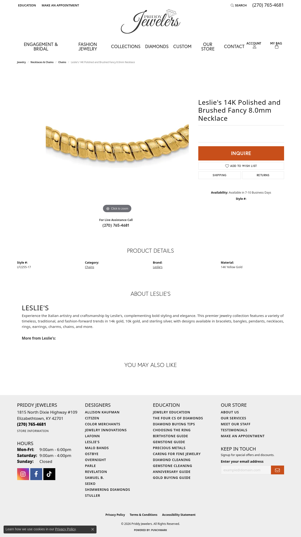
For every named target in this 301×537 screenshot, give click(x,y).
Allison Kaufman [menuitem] (102, 412)
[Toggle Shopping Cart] (276, 45)
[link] (60, 5)
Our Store (207, 46)
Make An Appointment (243, 436)
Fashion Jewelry (87, 46)
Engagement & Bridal (41, 46)
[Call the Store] (31, 424)
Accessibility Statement (178, 515)
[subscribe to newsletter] (277, 470)
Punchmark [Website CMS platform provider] (159, 530)
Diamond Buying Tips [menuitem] (174, 424)
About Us (230, 412)
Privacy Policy (115, 515)
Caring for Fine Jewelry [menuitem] (177, 454)
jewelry (21, 62)
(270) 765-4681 (115, 225)
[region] (117, 142)
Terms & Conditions (143, 515)
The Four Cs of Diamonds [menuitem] (178, 418)
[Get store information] (33, 431)
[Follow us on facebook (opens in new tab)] (36, 474)
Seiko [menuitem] (90, 483)
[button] (26, 5)
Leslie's (158, 267)
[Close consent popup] (92, 529)
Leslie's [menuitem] (92, 442)
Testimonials (234, 430)
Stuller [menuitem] (92, 495)
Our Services (233, 418)
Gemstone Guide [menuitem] (169, 442)
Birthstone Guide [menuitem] (170, 436)
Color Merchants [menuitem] (102, 424)
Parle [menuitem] (90, 465)
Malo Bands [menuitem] (97, 448)
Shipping (219, 175)
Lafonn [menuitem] (92, 436)
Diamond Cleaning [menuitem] (172, 459)
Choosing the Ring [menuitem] (172, 430)
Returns (263, 175)
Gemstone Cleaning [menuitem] (172, 465)
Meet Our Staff (236, 424)
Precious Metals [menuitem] (169, 448)
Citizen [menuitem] (92, 418)
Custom (182, 46)
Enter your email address (242, 461)
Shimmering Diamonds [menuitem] (107, 489)
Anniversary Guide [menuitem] (172, 471)
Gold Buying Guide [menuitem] (172, 477)
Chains (62, 62)
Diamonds (156, 46)
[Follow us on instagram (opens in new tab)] (23, 474)
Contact (234, 46)
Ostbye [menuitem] (92, 454)
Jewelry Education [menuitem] (171, 412)
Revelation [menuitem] (96, 471)
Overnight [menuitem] (95, 459)
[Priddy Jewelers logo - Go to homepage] (150, 21)
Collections (125, 46)
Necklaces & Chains (42, 62)
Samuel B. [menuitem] (94, 477)
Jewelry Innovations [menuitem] (106, 430)
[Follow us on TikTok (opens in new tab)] (49, 474)
